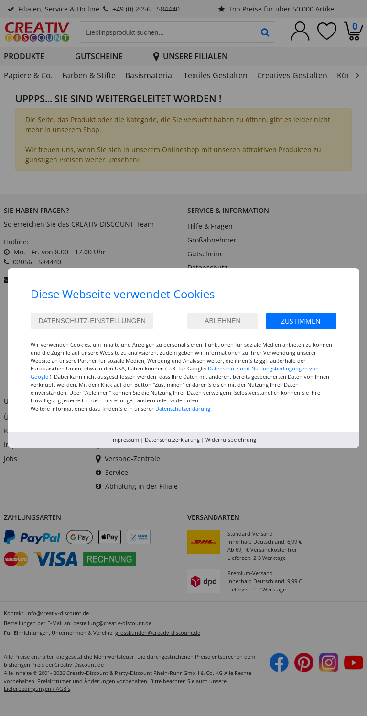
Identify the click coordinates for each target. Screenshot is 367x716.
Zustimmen (301, 321)
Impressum (125, 439)
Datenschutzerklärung (172, 439)
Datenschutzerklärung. (183, 408)
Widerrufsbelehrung (230, 439)
